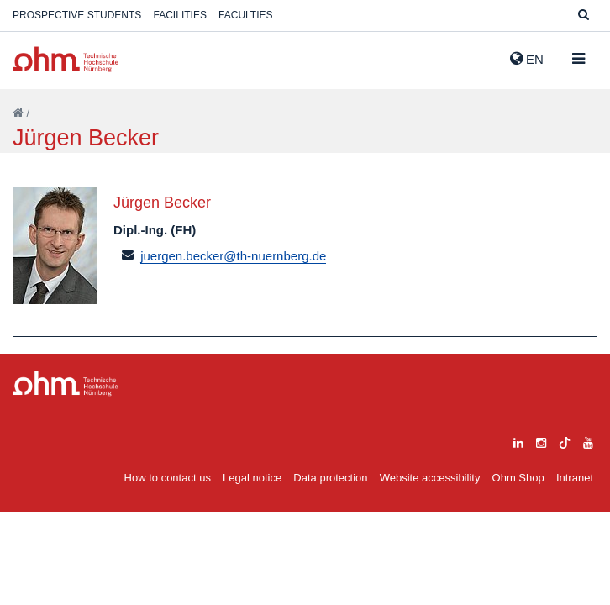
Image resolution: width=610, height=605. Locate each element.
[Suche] (583, 15)
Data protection (330, 477)
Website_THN (65, 59)
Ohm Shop (518, 477)
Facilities (180, 15)
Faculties (245, 15)
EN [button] (527, 58)
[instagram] (541, 440)
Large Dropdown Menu (65, 384)
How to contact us (167, 477)
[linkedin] (518, 440)
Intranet (574, 477)
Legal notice (252, 477)
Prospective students (77, 15)
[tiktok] (564, 440)
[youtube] (588, 440)
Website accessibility (430, 477)
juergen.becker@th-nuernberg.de (233, 256)
